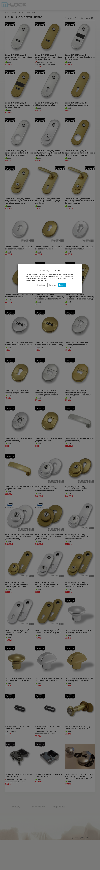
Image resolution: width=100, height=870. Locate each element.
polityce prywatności (39, 280)
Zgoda (61, 285)
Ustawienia (41, 285)
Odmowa (52, 285)
